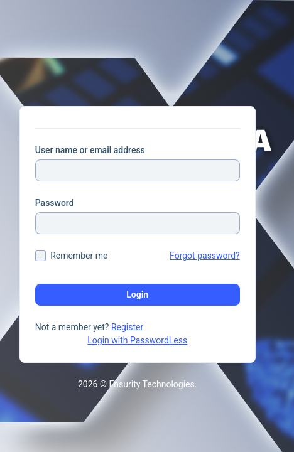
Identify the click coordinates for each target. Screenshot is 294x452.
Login (137, 294)
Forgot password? (205, 255)
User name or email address (90, 150)
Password (54, 203)
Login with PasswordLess (137, 340)
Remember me (78, 255)
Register (127, 327)
